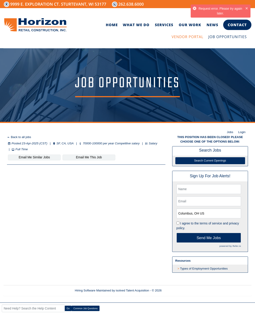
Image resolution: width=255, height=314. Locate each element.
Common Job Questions (85, 308)
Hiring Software (85, 290)
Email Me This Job (89, 157)
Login (242, 132)
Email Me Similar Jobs (34, 157)
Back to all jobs (19, 137)
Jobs (230, 132)
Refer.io (237, 246)
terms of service (211, 223)
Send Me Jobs (209, 238)
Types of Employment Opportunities (204, 268)
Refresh (175, 290)
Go (68, 308)
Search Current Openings (210, 160)
